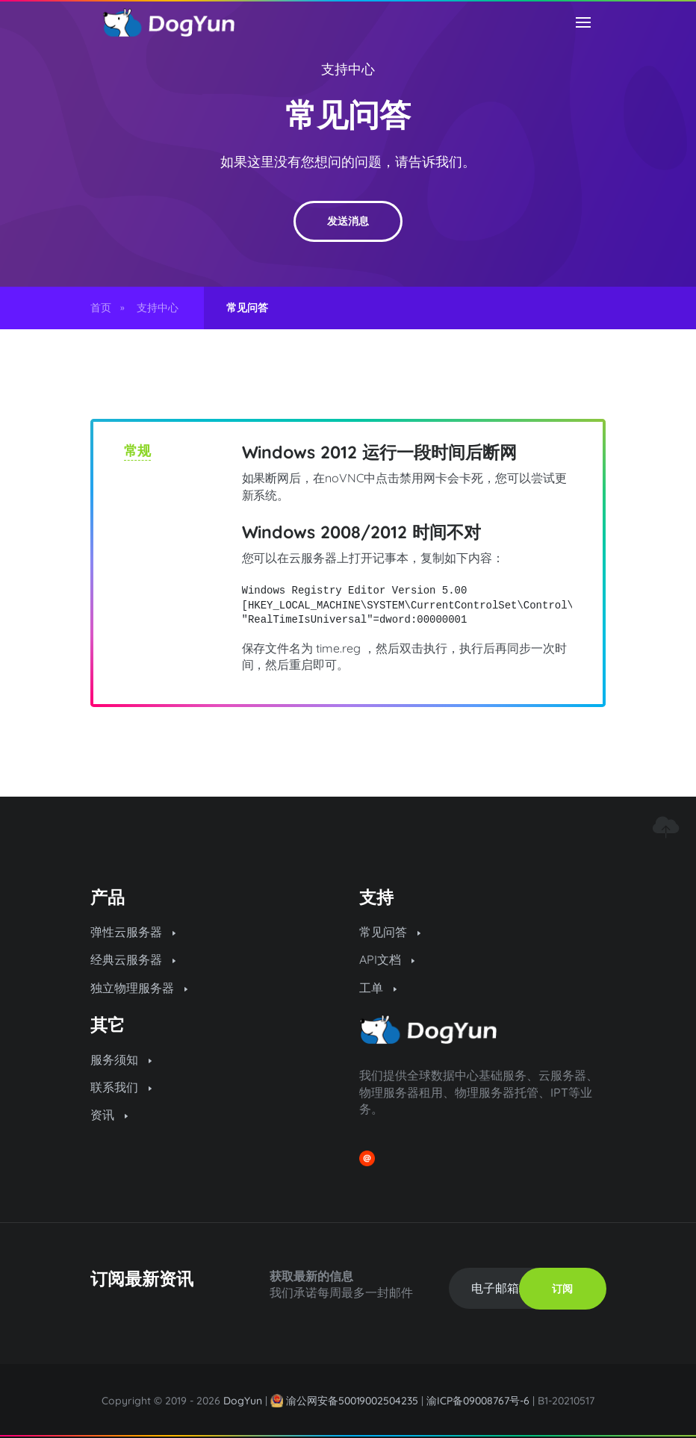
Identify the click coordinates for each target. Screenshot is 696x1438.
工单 (378, 987)
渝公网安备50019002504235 (352, 1400)
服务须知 (121, 1059)
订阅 (562, 1288)
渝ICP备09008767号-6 (477, 1400)
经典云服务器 (132, 959)
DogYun (242, 1400)
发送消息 (348, 221)
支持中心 (348, 69)
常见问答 (389, 931)
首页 (100, 307)
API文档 (386, 959)
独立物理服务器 (138, 987)
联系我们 (121, 1087)
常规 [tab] (137, 450)
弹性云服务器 (132, 931)
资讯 (109, 1114)
